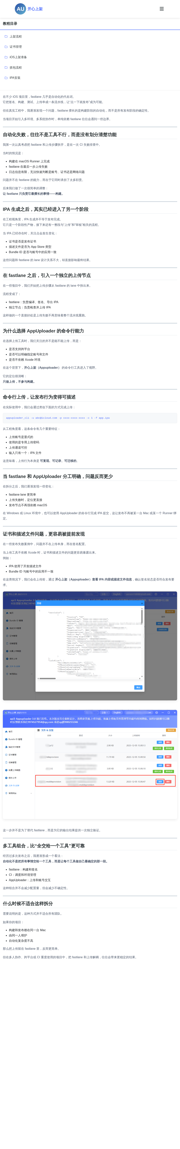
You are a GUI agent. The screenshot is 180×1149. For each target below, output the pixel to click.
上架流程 (16, 36)
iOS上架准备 (18, 57)
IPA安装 (15, 77)
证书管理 (16, 46)
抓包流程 (16, 67)
